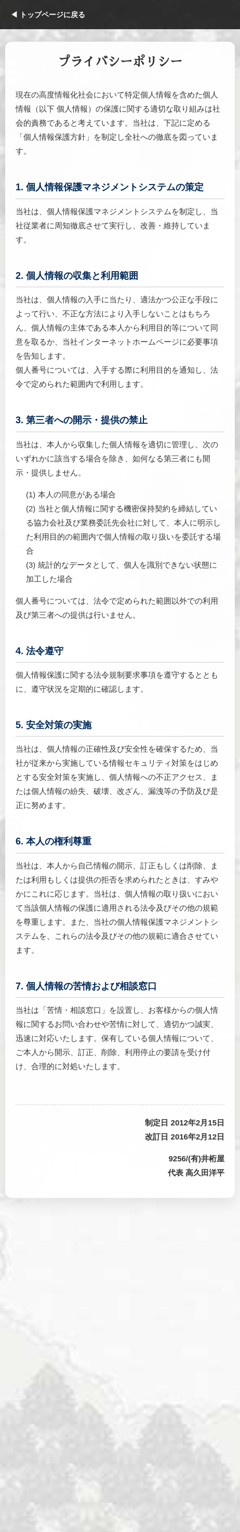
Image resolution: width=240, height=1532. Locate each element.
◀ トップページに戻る (47, 14)
